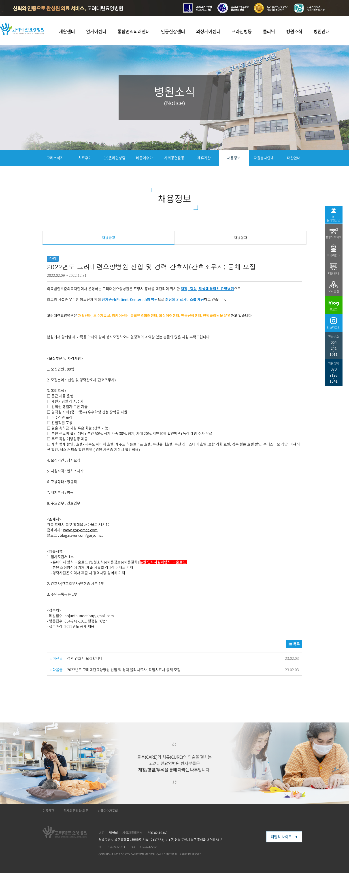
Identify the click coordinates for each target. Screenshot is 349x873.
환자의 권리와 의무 (76, 810)
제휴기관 (204, 158)
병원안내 (321, 31)
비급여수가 (144, 158)
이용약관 (48, 810)
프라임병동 (242, 31)
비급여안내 (333, 251)
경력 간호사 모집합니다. (85, 658)
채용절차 (240, 237)
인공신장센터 (173, 31)
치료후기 (85, 158)
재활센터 (67, 31)
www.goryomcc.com (80, 530)
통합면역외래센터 (133, 31)
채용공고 (108, 237)
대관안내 (293, 158)
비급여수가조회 (108, 810)
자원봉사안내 (264, 158)
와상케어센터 (208, 31)
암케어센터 (96, 31)
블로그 (333, 306)
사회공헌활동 (174, 158)
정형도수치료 (334, 233)
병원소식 (294, 31)
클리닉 (269, 31)
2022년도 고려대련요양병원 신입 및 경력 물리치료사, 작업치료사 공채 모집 (124, 670)
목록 (294, 644)
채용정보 (233, 158)
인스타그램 (333, 323)
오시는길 (333, 287)
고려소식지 (55, 158)
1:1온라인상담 (115, 158)
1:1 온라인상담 (333, 215)
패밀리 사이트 (284, 837)
